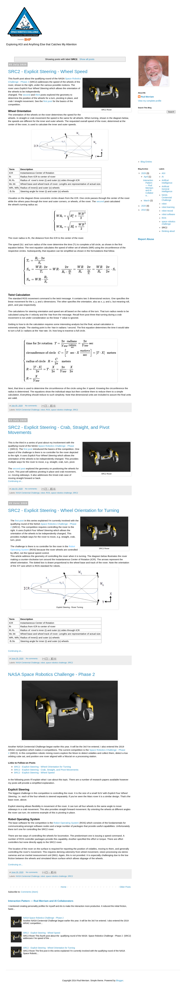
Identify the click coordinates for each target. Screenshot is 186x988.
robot (43, 410)
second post (19, 468)
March (147, 200)
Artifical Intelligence (167, 181)
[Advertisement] (157, 136)
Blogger (119, 980)
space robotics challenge (61, 410)
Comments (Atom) (29, 892)
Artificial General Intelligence (167, 189)
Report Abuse (146, 239)
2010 (144, 210)
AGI (163, 173)
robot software (168, 214)
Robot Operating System (66, 823)
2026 (144, 173)
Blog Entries (146, 161)
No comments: (31, 406)
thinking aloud (168, 231)
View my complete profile (149, 101)
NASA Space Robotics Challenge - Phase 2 (51, 674)
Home (63, 887)
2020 (144, 206)
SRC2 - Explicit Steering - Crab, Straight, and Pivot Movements (46, 769)
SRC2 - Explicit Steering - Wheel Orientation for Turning (63, 510)
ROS (48, 410)
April (146, 176)
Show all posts (87, 59)
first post (47, 101)
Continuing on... (15, 481)
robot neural (167, 211)
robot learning (168, 207)
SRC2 (75, 410)
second (26, 94)
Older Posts (125, 887)
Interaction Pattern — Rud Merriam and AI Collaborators (40, 901)
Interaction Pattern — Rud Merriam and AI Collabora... (148, 188)
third (37, 94)
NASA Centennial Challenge (28, 410)
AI (163, 176)
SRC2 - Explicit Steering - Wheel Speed (47, 71)
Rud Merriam (147, 97)
